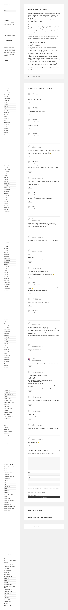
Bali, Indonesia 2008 (8, 400)
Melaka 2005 (6, 502)
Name (29, 472)
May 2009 (6, 201)
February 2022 (7, 63)
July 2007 (5, 244)
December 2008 (7, 211)
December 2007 (7, 234)
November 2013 (7, 94)
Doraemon (6, 427)
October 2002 (6, 357)
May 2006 (6, 272)
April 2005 (6, 298)
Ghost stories (6, 439)
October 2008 (6, 215)
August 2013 (6, 100)
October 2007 (6, 238)
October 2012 (6, 120)
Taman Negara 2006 (8, 589)
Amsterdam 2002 (7, 390)
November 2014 (7, 74)
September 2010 (7, 169)
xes (33, 93)
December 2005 (7, 282)
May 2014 (6, 84)
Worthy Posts (6, 603)
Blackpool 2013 (7, 414)
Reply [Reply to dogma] (30, 156)
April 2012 (6, 132)
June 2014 (6, 82)
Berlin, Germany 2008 (8, 408)
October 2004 (6, 309)
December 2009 (7, 187)
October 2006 (6, 262)
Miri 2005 (6, 516)
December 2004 (7, 305)
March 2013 (6, 110)
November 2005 (7, 284)
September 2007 (7, 240)
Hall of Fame (6, 445)
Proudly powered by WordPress (34, 526)
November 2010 (7, 165)
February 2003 (7, 349)
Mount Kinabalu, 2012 (8, 518)
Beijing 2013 (6, 406)
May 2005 (6, 296)
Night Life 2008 (7, 537)
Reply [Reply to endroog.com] (30, 172)
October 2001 (6, 377)
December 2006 (7, 258)
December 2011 (7, 140)
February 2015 (7, 71)
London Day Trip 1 (7, 490)
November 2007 (7, 236)
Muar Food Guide (7, 520)
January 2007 (6, 256)
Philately (5, 558)
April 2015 (6, 67)
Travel (5, 595)
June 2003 (6, 341)
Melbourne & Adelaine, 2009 (9, 506)
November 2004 (7, 307)
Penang (5, 550)
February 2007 (7, 254)
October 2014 (6, 76)
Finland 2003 (6, 429)
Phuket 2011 (6, 562)
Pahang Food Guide (7, 544)
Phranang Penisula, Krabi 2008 (10, 560)
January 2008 (6, 232)
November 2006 (7, 260)
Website (30, 482)
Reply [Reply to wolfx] (30, 293)
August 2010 (6, 171)
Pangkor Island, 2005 (8, 546)
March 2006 (6, 276)
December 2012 (7, 116)
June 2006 (6, 270)
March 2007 (6, 252)
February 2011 (7, 159)
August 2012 (6, 124)
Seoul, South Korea (7, 574)
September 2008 (7, 217)
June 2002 (6, 365)
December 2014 (7, 73)
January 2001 (6, 382)
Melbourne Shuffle (7, 514)
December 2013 (7, 92)
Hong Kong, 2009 (7, 454)
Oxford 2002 (6, 542)
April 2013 (6, 108)
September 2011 (7, 146)
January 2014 (6, 90)
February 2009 (7, 207)
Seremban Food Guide (8, 576)
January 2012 (6, 138)
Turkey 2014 (6, 597)
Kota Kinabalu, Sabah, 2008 (9, 470)
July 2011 (5, 150)
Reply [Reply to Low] (30, 277)
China (5, 420)
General (5, 437)
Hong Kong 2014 (7, 450)
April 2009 (6, 203)
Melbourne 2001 (7, 510)
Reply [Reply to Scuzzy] (30, 339)
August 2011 (6, 148)
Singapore (6, 582)
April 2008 (6, 227)
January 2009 (6, 209)
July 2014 (5, 80)
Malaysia (5, 496)
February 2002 (7, 371)
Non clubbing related (8, 539)
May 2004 (6, 319)
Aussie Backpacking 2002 (8, 394)
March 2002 (6, 369)
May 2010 (6, 177)
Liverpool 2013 (7, 486)
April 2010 (6, 179)
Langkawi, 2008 (7, 478)
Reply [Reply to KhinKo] (30, 201)
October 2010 (6, 167)
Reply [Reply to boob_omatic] (30, 114)
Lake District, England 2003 (9, 476)
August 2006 (6, 266)
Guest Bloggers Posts (8, 443)
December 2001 (7, 373)
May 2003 (6, 343)
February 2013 (7, 112)
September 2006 (7, 264)
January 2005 (6, 304)
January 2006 (6, 280)
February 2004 (7, 325)
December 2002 (7, 353)
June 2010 (6, 175)
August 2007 (6, 242)
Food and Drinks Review (8, 431)
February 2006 (7, 278)
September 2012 (7, 122)
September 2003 (7, 335)
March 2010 (6, 181)
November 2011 (7, 142)
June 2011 (6, 151)
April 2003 (6, 345)
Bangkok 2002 (6, 404)
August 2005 (6, 290)
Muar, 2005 (6, 522)
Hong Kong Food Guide (8, 452)
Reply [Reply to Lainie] (30, 366)
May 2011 (6, 153)
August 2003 (6, 337)
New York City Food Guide (9, 531)
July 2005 (5, 292)
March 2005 (6, 300)
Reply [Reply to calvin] (30, 214)
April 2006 (6, 274)
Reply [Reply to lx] (30, 245)
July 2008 (5, 221)
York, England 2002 (7, 605)
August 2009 (6, 195)
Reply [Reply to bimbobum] (30, 128)
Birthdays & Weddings (8, 412)
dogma (33, 146)
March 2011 (6, 157)
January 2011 (6, 161)
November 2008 (7, 213)
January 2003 (6, 351)
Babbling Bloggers (7, 398)
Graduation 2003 (7, 441)
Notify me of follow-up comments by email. (36, 492)
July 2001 (5, 381)
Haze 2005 (6, 447)
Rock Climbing (6, 568)
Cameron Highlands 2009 (8, 416)
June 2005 (6, 294)
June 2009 (6, 199)
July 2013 (5, 102)
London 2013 (6, 488)
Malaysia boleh (7, 498)
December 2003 (7, 329)
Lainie (33, 358)
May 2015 (6, 65)
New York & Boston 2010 (8, 526)
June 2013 (6, 104)
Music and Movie (7, 524)
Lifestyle (5, 484)
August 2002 (6, 361)
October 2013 (6, 96)
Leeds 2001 (6, 480)
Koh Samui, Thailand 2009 (9, 466)
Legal (5, 482)
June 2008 (6, 223)
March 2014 (6, 86)
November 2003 (7, 331)
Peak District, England (8, 548)
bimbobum (6, 410)
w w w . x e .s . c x (9, 5)
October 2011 (6, 144)
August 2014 (6, 78)
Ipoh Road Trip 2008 (8, 458)
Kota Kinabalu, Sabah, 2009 (9, 472)
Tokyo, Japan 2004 (7, 593)
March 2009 (6, 205)
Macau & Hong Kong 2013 (9, 494)
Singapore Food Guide (8, 584)
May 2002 (6, 367)
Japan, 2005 (6, 462)
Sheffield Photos (7, 580)
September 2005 (7, 288)
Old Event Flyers (7, 541)
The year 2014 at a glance (9, 22)
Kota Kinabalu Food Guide (9, 468)
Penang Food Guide (7, 554)
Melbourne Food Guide (8, 512)
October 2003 (6, 333)
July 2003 (5, 339)
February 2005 (7, 302)
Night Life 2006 (7, 533)
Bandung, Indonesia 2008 (9, 402)
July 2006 (5, 268)
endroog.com (35, 161)
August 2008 (6, 219)
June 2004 (6, 317)
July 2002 (5, 363)
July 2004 (5, 315)
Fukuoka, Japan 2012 (8, 435)
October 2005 (6, 286)
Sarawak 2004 (6, 572)
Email (29, 477)
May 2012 (6, 130)
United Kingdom (7, 599)
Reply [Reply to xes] (30, 102)
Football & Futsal (7, 433)
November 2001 (7, 375)
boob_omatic (43, 450)
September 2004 (7, 311)
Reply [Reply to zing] (30, 231)
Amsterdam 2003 (7, 392)
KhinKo (33, 192)
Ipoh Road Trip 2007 (8, 456)
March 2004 (6, 323)
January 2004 (6, 327)
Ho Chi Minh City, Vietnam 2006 (10, 449)
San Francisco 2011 (7, 570)
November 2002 (7, 355)
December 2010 (7, 163)
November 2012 (7, 118)
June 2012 (6, 128)
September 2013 (7, 98)
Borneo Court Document (11, 52)
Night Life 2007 (7, 535)
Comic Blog (6, 422)
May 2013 (6, 106)
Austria (5, 396)
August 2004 (6, 313)
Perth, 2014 (6, 556)
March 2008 (6, 228)
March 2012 (6, 134)
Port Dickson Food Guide (8, 564)
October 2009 (6, 191)
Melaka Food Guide (7, 504)
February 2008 (7, 230)
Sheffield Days (6, 578)
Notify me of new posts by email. (34, 495)
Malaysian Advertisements (9, 500)
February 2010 (7, 183)
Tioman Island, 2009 (8, 591)
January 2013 (6, 114)
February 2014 (7, 88)
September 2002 (7, 359)
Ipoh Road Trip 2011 (8, 460)
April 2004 (6, 321)
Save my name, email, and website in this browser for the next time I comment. (44, 488)
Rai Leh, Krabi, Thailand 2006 (9, 566)
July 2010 (5, 173)
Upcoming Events (7, 601)
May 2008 (6, 225)
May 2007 (6, 248)
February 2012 (7, 136)
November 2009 (7, 189)
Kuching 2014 (6, 474)
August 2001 (6, 379)
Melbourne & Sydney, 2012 (9, 508)
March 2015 (6, 69)
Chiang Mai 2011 (7, 418)
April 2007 (6, 250)
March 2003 (6, 347)
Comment (30, 456)
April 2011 (6, 155)
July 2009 (5, 197)
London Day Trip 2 (7, 492)
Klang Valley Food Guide (8, 464)
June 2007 (6, 246)
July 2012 (5, 126)
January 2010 (6, 185)
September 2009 (7, 193)
